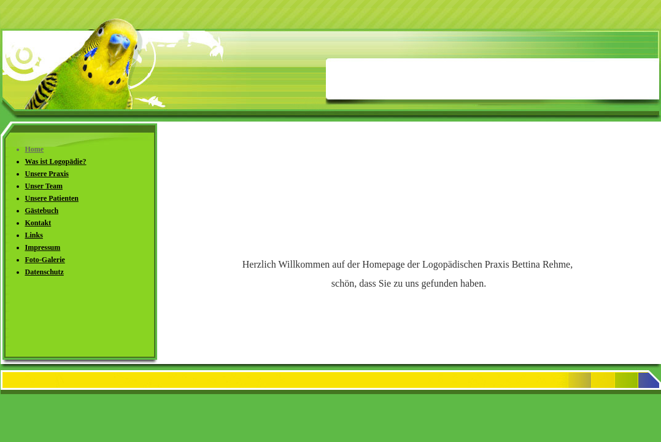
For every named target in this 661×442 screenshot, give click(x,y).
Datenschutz (44, 272)
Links (34, 235)
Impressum (43, 247)
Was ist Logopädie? (56, 161)
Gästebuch (42, 210)
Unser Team (44, 186)
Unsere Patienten (52, 198)
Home (34, 149)
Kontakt (38, 223)
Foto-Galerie (45, 259)
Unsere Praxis (47, 173)
